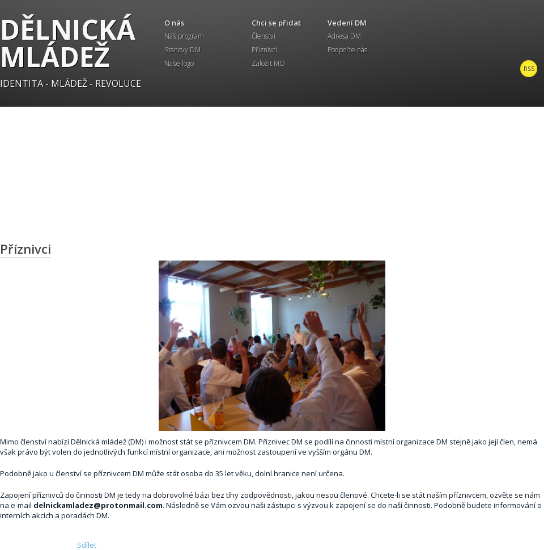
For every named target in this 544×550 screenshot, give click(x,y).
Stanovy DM (182, 49)
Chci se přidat (276, 23)
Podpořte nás (347, 49)
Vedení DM (347, 23)
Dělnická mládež (67, 43)
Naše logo (179, 63)
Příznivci (264, 49)
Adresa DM (344, 36)
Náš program (184, 36)
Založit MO (268, 63)
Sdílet (86, 545)
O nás (174, 23)
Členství (263, 36)
